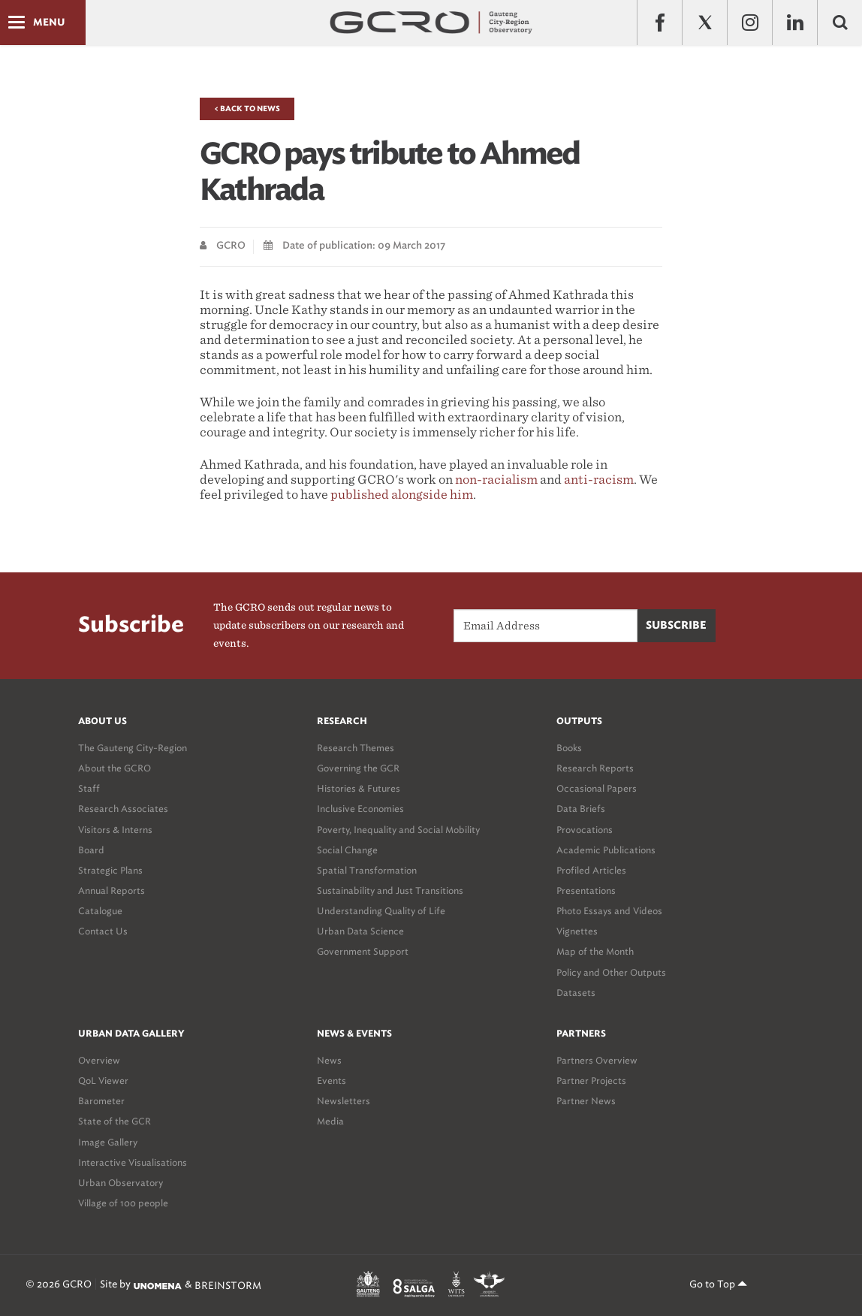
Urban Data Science (360, 931)
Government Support (362, 951)
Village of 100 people (123, 1203)
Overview (99, 1060)
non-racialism (496, 479)
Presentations (586, 890)
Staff (89, 788)
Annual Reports (111, 890)
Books (569, 747)
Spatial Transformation (367, 870)
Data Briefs (580, 808)
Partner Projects (591, 1080)
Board (91, 850)
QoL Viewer (103, 1080)
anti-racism (599, 479)
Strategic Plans (110, 870)
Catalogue (100, 910)
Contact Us (103, 931)
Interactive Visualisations (132, 1162)
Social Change (347, 850)
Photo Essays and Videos (609, 910)
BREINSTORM (227, 1285)
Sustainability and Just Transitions (390, 890)
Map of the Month (595, 951)
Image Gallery (107, 1142)
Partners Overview (596, 1060)
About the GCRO (114, 768)
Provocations (584, 829)
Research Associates (123, 808)
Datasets (575, 992)
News (329, 1060)
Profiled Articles (591, 870)
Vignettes (577, 931)
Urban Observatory (120, 1182)
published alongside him (401, 494)
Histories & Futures (358, 788)
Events (331, 1080)
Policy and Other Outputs (611, 972)
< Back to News (247, 109)
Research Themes (355, 747)
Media (330, 1121)
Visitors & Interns (115, 829)
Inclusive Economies (360, 808)
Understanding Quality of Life (381, 910)
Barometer (101, 1100)
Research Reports (595, 768)
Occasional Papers (596, 788)
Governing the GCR (358, 768)
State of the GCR (114, 1121)
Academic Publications (606, 850)
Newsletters (343, 1100)
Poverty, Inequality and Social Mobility (398, 829)
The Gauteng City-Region (132, 747)
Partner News (586, 1100)
